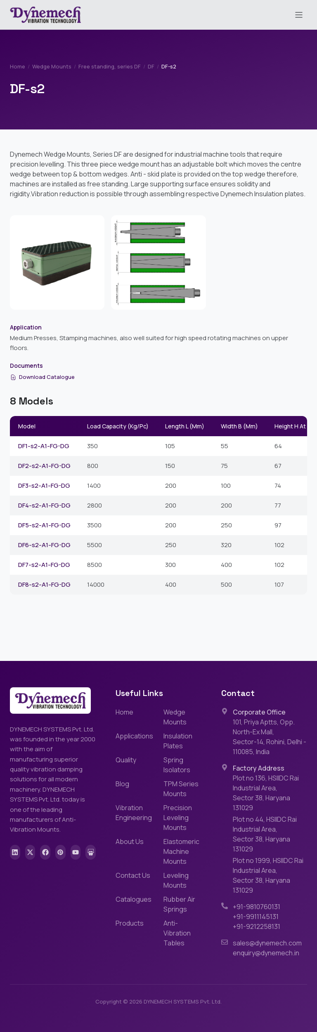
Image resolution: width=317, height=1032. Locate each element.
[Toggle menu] (299, 15)
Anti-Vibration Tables (177, 933)
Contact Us (133, 875)
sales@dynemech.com (267, 942)
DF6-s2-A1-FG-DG (44, 545)
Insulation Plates (177, 740)
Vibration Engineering (134, 812)
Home (17, 66)
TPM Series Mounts (181, 788)
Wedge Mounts (51, 66)
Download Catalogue (42, 377)
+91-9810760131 (256, 906)
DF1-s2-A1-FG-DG (43, 446)
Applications (134, 736)
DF (151, 66)
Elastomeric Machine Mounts (181, 851)
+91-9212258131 (256, 926)
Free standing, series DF (109, 66)
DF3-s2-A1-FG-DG (44, 485)
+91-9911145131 (256, 916)
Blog (122, 783)
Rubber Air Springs (179, 904)
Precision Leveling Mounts (177, 817)
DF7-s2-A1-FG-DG (44, 564)
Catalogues (133, 899)
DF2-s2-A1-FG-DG (44, 465)
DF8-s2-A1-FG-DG (44, 584)
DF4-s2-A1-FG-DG (44, 505)
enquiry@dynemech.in (266, 952)
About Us (130, 841)
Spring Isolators (176, 764)
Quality (126, 759)
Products (130, 923)
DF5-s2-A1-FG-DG (44, 525)
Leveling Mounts (176, 880)
